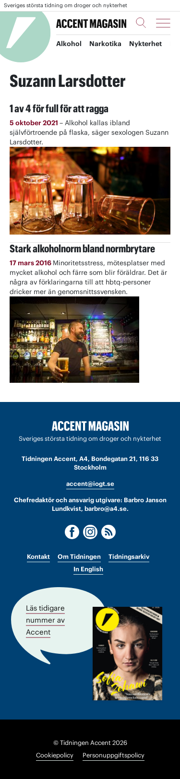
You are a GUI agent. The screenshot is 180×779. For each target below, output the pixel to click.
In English (88, 569)
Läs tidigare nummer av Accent (45, 620)
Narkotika (105, 43)
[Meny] (163, 23)
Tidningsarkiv (128, 557)
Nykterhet (145, 43)
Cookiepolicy (54, 755)
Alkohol (69, 43)
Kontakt (38, 557)
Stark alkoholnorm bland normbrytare (82, 248)
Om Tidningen (79, 557)
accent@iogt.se (90, 484)
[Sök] (141, 22)
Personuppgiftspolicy (113, 755)
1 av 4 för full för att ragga (59, 108)
